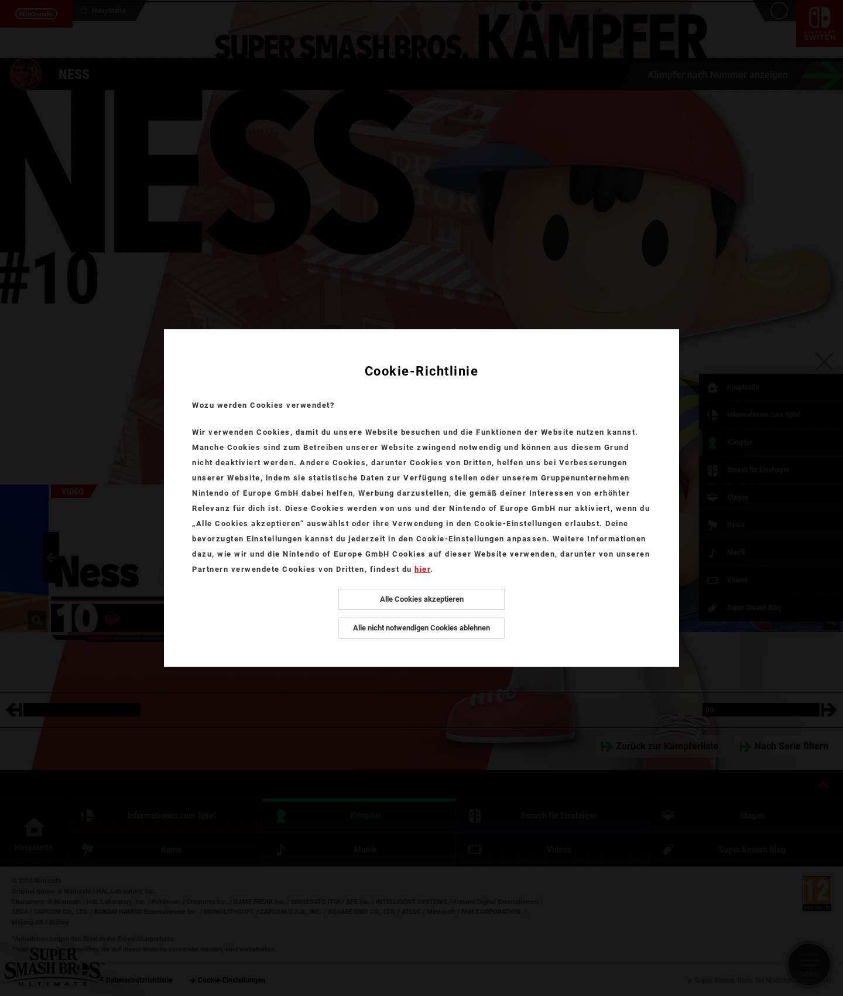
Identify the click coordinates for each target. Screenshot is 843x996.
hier (422, 569)
